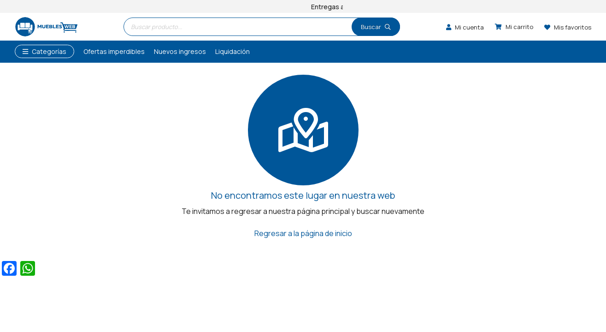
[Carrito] (514, 26)
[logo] (46, 27)
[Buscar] (376, 27)
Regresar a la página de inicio (303, 233)
